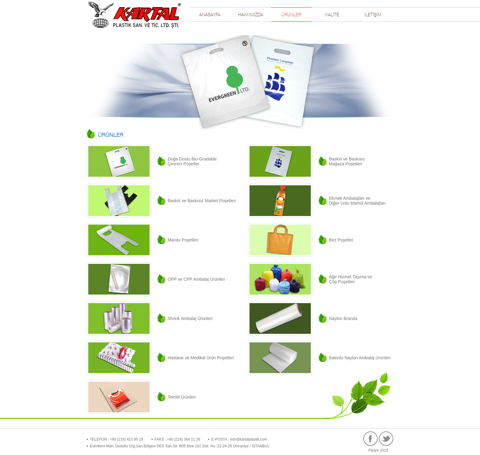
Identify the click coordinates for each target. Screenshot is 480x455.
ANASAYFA (209, 14)
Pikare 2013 (378, 450)
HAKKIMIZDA (250, 14)
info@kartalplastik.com (248, 439)
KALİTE (332, 14)
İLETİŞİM (372, 14)
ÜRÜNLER (291, 14)
